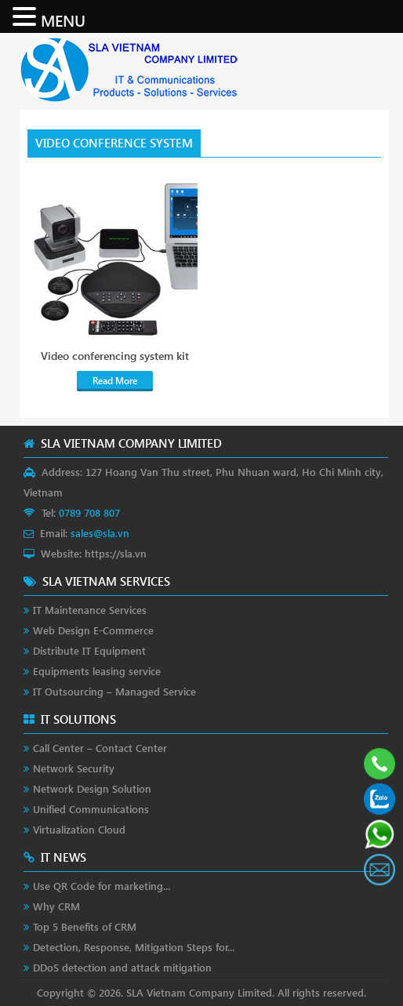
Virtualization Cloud (79, 829)
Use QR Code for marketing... (101, 885)
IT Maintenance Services (90, 609)
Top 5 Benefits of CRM (84, 926)
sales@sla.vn (100, 532)
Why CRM (56, 906)
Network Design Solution (92, 788)
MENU (63, 20)
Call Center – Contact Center (100, 747)
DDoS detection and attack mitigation (122, 967)
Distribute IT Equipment (89, 650)
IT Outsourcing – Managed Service (114, 691)
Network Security (73, 768)
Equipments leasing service (97, 670)
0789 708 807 (89, 512)
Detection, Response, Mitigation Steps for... (133, 946)
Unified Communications (91, 808)
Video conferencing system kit (115, 356)
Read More (115, 381)
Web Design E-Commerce (93, 630)
